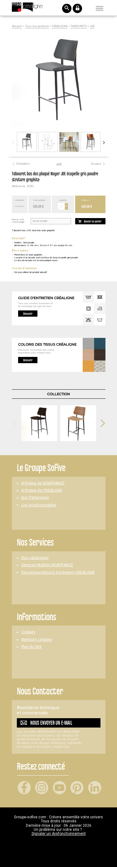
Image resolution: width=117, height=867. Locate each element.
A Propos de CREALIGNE (41, 491)
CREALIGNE (59, 26)
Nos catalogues (35, 558)
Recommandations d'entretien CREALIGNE (58, 573)
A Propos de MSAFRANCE (43, 483)
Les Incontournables (38, 505)
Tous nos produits (37, 26)
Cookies (28, 632)
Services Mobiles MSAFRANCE (47, 565)
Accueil (17, 26)
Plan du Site (31, 647)
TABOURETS (79, 26)
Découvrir (27, 313)
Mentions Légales (36, 640)
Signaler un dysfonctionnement (59, 833)
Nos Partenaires (35, 498)
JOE (92, 26)
